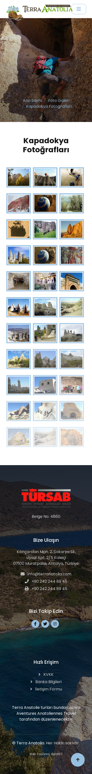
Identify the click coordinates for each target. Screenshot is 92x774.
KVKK (46, 674)
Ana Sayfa (32, 99)
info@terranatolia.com (46, 574)
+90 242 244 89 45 (46, 581)
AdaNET (57, 754)
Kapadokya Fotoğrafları (49, 105)
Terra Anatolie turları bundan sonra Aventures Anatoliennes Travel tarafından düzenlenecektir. (46, 713)
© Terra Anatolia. (28, 743)
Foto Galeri (58, 99)
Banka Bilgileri (46, 682)
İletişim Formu (46, 689)
